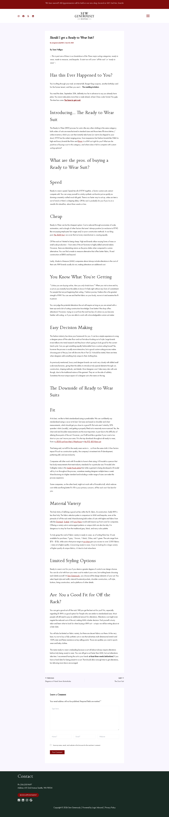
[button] (28, 795)
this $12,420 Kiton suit (93, 441)
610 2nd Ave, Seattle (115, 3)
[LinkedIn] (23, 800)
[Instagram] (19, 16)
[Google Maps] (31, 800)
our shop (86, 541)
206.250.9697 (26, 784)
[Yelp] (28, 16)
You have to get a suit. (72, 100)
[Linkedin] (33, 16)
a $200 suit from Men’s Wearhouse (68, 441)
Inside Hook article (74, 468)
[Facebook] (23, 16)
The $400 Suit (59, 235)
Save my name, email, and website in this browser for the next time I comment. (77, 745)
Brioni (80, 141)
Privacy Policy (110, 807)
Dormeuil (59, 521)
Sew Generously (73, 575)
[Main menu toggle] (147, 16)
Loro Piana (77, 521)
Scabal (66, 521)
